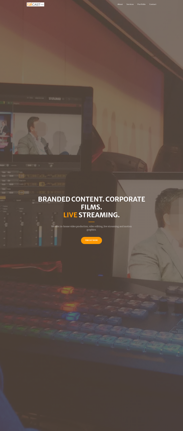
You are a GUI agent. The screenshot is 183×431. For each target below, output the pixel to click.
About (120, 4)
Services (130, 4)
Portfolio (141, 4)
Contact (152, 4)
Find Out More (91, 240)
